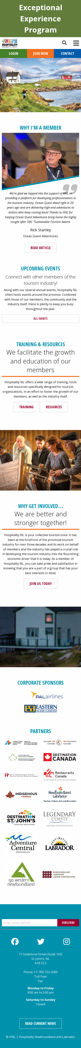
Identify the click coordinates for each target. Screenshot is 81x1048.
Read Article (41, 247)
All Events (41, 319)
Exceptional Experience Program (40, 18)
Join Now (40, 53)
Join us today (40, 583)
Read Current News (40, 1023)
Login (13, 53)
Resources (54, 406)
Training (26, 406)
